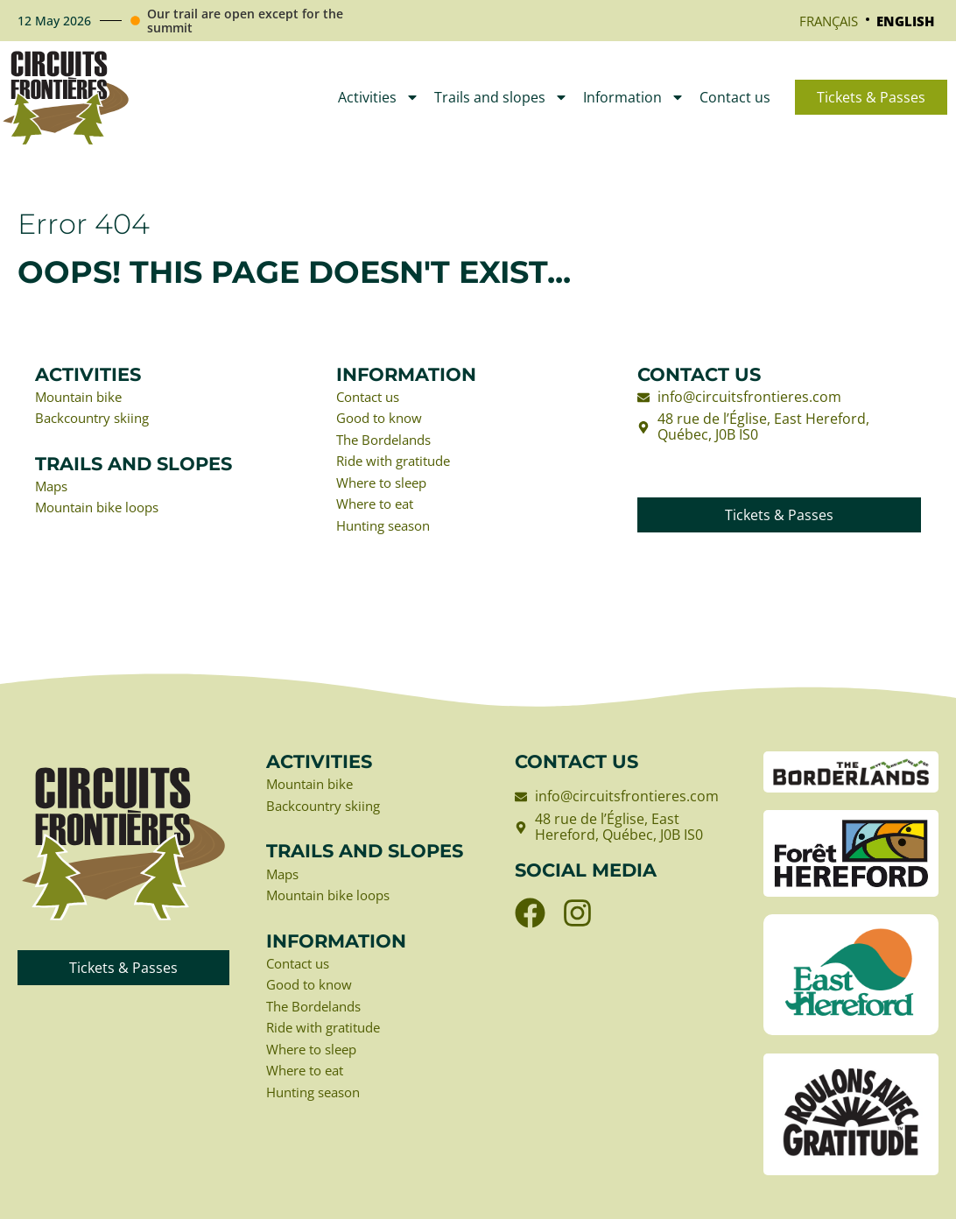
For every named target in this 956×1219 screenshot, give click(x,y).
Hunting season (388, 531)
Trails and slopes (501, 97)
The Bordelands (388, 442)
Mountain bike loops (102, 511)
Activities (378, 97)
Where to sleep (386, 487)
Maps (53, 489)
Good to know (382, 419)
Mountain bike (82, 397)
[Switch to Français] (828, 21)
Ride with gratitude (398, 465)
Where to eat (379, 510)
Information (634, 97)
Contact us (734, 97)
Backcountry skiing (96, 419)
